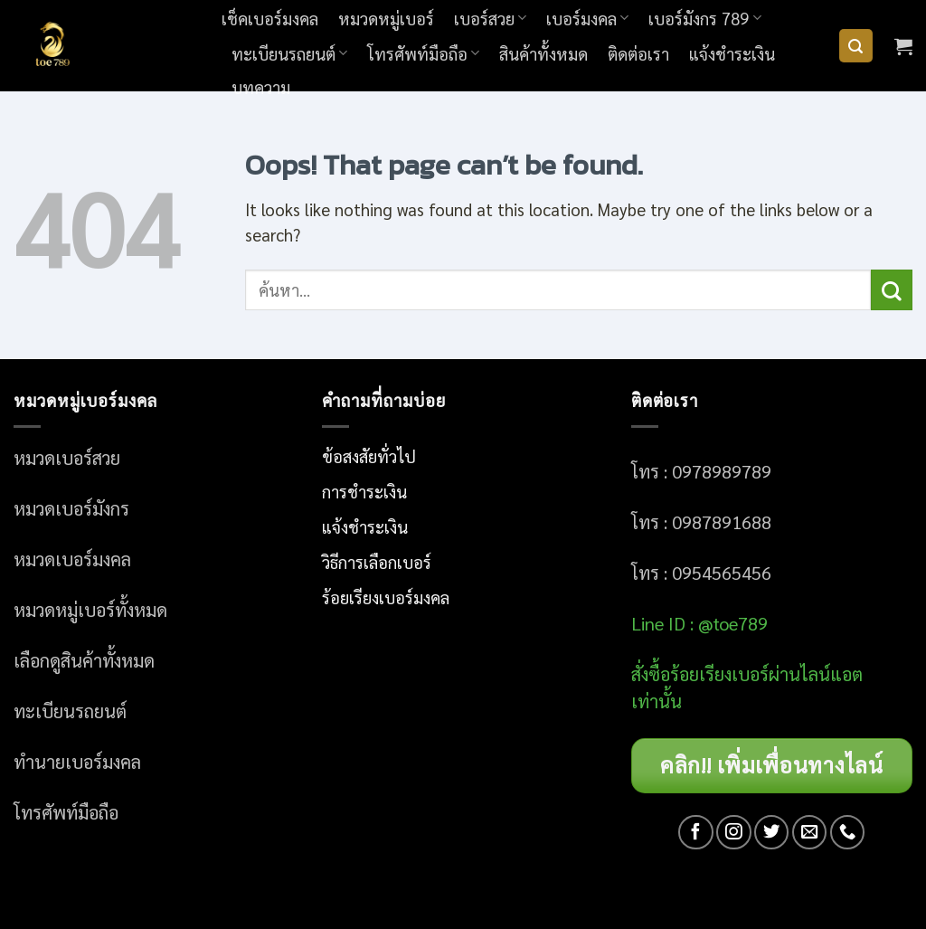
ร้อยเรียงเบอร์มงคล (385, 597)
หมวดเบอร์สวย (67, 457)
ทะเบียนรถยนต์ (289, 53)
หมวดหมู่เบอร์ (386, 18)
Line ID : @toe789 (699, 623)
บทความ (261, 87)
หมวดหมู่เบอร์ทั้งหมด (90, 609)
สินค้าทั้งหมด (543, 53)
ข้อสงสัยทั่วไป (369, 456)
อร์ (719, 674)
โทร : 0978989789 (701, 471)
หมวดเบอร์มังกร (71, 508)
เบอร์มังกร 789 (704, 18)
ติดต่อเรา (638, 53)
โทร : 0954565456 (701, 572)
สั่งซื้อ (650, 674)
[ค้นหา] (856, 46)
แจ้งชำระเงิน (732, 53)
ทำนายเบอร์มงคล (77, 761)
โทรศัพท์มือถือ (423, 53)
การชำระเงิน (364, 491)
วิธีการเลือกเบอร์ (376, 562)
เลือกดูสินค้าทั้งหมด (84, 660)
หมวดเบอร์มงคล (72, 559)
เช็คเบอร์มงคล (270, 18)
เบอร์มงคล (587, 18)
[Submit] (891, 290)
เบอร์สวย (490, 18)
